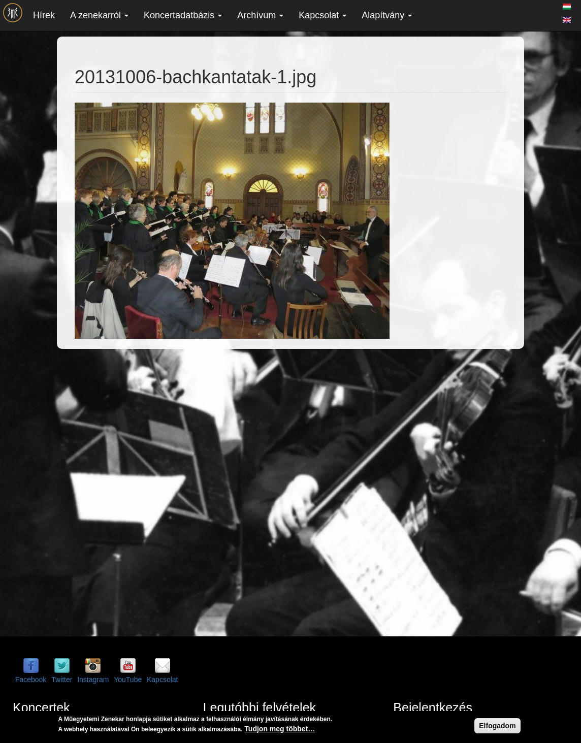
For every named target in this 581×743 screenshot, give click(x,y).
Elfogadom (497, 726)
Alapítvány (387, 15)
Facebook (30, 679)
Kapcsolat (322, 15)
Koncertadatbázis (183, 15)
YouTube (128, 679)
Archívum (260, 15)
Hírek (44, 15)
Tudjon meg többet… (279, 729)
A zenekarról (99, 15)
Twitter (61, 679)
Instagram (93, 679)
